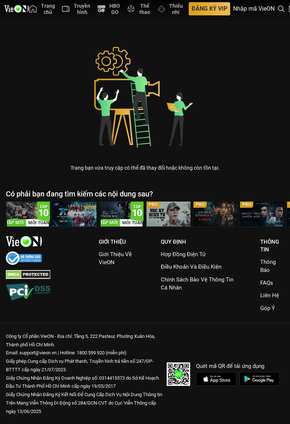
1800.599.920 (91, 352)
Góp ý (267, 308)
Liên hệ (269, 295)
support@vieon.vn (38, 352)
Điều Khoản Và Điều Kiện (191, 266)
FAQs (266, 283)
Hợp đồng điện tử (183, 254)
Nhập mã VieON (254, 9)
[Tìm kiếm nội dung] (281, 9)
